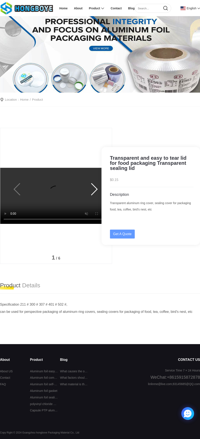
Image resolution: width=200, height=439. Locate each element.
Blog (131, 8)
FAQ (3, 384)
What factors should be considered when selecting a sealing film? (74, 377)
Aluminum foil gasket (43, 390)
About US (6, 371)
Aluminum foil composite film (44, 377)
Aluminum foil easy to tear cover (44, 371)
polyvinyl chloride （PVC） (44, 404)
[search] (165, 8)
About (78, 8)
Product (94, 8)
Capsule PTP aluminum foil (44, 410)
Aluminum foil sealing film (44, 397)
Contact (116, 8)
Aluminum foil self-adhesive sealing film (44, 384)
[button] (94, 189)
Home (63, 8)
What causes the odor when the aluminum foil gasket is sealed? (74, 371)
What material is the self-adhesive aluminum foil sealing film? (74, 384)
